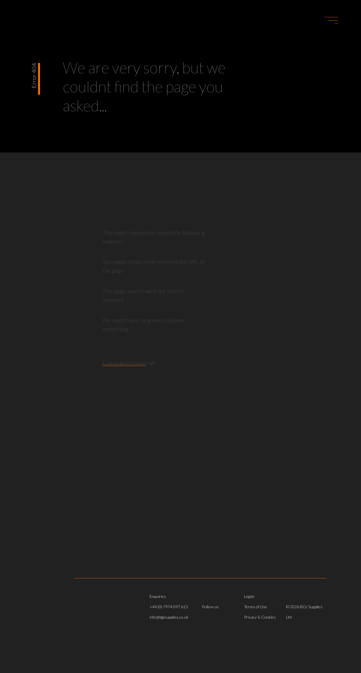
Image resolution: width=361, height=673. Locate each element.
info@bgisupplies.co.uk (169, 617)
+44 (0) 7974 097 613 (169, 606)
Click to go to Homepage (129, 367)
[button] (331, 20)
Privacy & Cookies (260, 617)
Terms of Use (255, 606)
